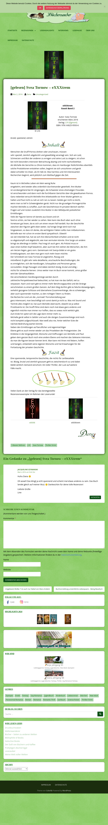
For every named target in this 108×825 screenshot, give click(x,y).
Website (7, 569)
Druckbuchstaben (13, 727)
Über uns (90, 30)
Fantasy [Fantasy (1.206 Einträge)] (25, 695)
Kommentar (9, 518)
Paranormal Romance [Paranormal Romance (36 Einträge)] (14, 700)
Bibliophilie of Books (14, 737)
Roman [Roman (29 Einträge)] (28, 700)
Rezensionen (27, 30)
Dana (29, 94)
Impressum (13, 40)
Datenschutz (28, 40)
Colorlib (49, 790)
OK (40, 8)
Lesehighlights (47, 30)
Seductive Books (12, 741)
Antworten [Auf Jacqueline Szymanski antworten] (95, 497)
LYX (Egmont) (71, 122)
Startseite (12, 30)
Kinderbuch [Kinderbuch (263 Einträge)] (60, 695)
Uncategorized (42, 94)
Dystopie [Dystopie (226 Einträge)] (9, 695)
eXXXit (32, 422)
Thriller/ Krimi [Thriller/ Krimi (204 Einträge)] (87, 700)
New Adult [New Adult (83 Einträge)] (94, 695)
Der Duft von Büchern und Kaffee (20, 744)
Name (6, 559)
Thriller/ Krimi (50, 445)
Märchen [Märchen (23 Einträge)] (83, 695)
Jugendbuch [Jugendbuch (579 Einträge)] (48, 695)
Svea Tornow (38, 445)
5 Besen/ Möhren (18, 445)
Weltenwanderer (12, 731)
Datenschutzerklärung (57, 8)
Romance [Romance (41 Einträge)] (37, 700)
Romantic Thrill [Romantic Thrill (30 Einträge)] (49, 700)
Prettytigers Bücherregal (16, 747)
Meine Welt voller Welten (16, 754)
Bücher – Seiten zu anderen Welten (21, 734)
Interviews (63, 30)
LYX (29, 445)
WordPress (66, 790)
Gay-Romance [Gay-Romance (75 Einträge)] (36, 695)
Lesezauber (10, 751)
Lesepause (77, 30)
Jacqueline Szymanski (28, 469)
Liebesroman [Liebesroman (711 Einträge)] (73, 695)
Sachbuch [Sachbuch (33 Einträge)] (61, 700)
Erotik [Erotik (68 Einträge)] (17, 695)
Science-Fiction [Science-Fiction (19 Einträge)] (73, 700)
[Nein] (104, 6)
